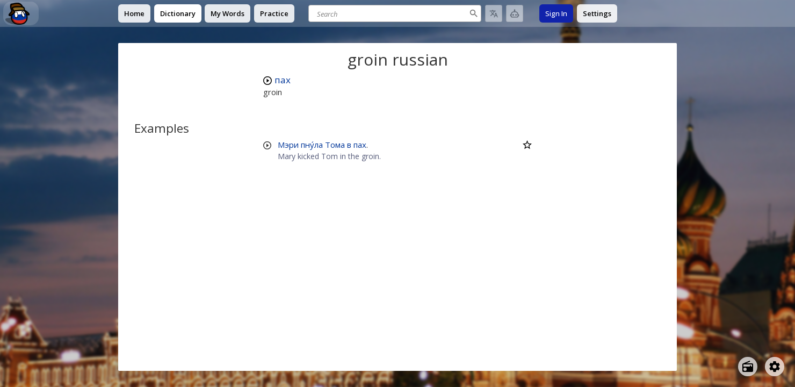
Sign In (556, 13)
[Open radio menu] (747, 366)
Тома (335, 144)
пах (282, 80)
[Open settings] (774, 366)
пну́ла (312, 144)
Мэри (288, 144)
